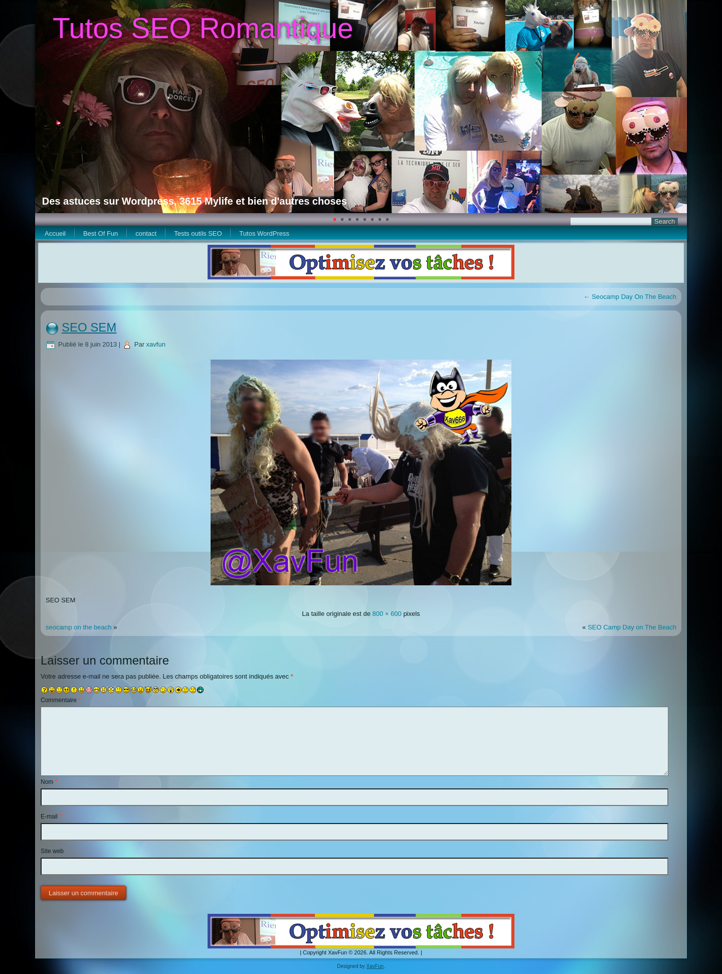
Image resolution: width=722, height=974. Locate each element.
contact (145, 233)
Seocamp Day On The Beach (630, 296)
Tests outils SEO (198, 233)
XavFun (375, 966)
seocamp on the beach (79, 627)
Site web (52, 851)
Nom (49, 781)
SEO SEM (89, 327)
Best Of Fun (100, 233)
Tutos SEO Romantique (203, 28)
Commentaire (61, 700)
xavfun (155, 344)
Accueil (55, 233)
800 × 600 (387, 613)
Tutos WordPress (264, 233)
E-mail (51, 816)
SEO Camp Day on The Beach (632, 627)
